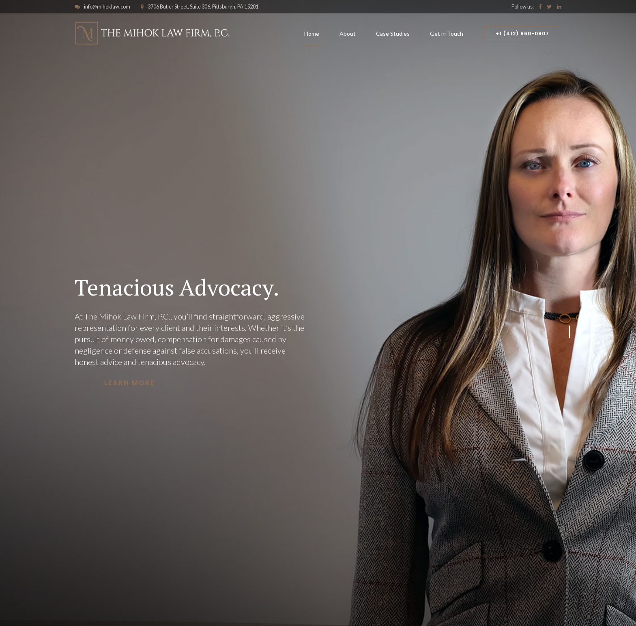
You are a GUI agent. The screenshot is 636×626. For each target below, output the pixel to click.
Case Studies (393, 33)
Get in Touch (446, 33)
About (347, 33)
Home (311, 33)
